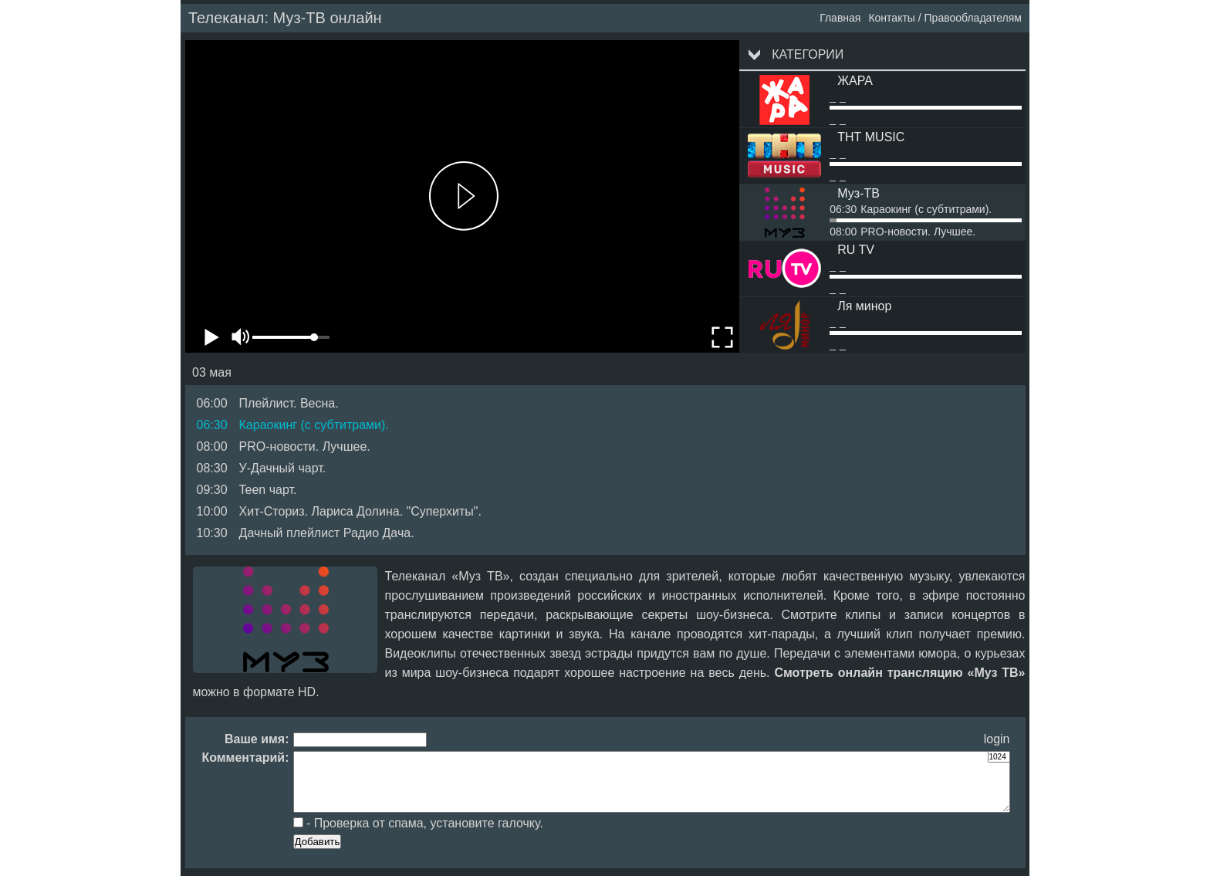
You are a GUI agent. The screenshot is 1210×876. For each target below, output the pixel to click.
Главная (840, 18)
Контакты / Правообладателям (945, 18)
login (997, 739)
